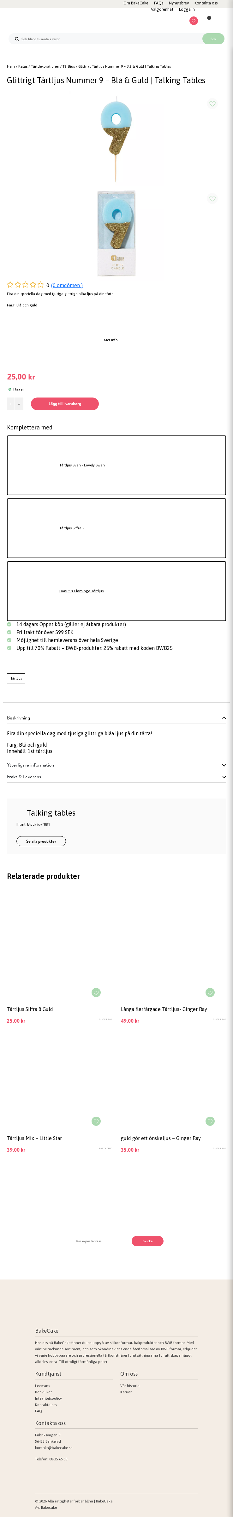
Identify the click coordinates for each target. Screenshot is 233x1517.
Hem (11, 66)
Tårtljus (69, 66)
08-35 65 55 (58, 1459)
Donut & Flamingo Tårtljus (81, 591)
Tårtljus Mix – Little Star (34, 1138)
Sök (213, 38)
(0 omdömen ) (67, 285)
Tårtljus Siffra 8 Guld (30, 1009)
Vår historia (130, 1386)
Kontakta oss (46, 1405)
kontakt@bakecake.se (53, 1448)
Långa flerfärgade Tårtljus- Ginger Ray (164, 1009)
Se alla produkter (41, 841)
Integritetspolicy (48, 1398)
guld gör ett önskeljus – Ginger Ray (161, 1138)
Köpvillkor (43, 1392)
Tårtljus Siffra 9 (71, 528)
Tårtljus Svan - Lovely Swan (82, 465)
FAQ (38, 1411)
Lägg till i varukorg (65, 403)
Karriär (126, 1392)
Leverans (42, 1386)
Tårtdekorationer (45, 66)
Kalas (22, 66)
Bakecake (49, 1507)
